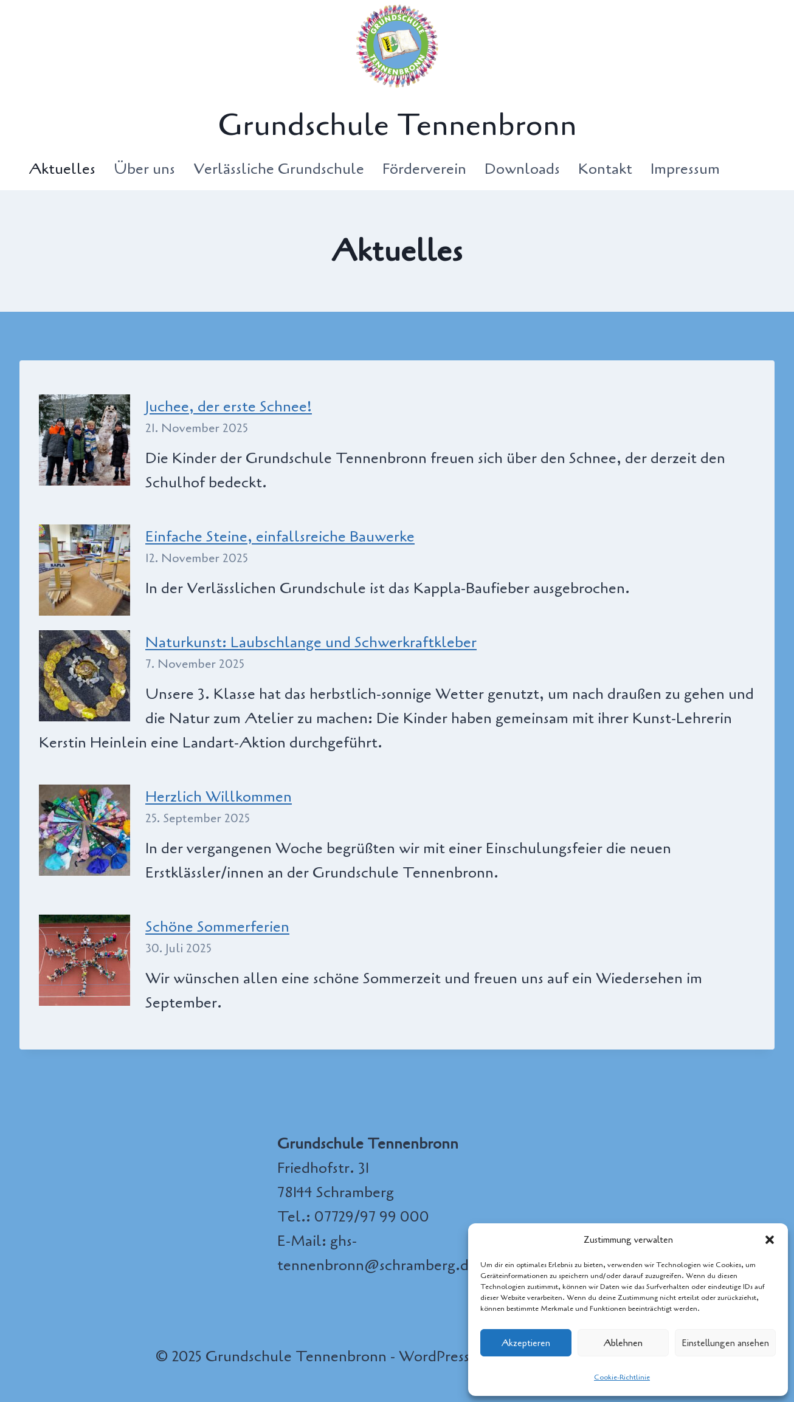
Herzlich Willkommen (218, 796)
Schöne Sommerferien (217, 926)
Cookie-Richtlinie (622, 1377)
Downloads (522, 169)
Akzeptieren (526, 1343)
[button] (770, 1240)
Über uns (144, 169)
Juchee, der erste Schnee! (228, 406)
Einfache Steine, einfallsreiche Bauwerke (280, 536)
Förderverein (424, 169)
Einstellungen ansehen (725, 1343)
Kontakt (605, 169)
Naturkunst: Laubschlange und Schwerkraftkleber (311, 642)
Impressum (685, 169)
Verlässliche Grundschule (278, 169)
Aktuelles (62, 169)
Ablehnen (623, 1343)
